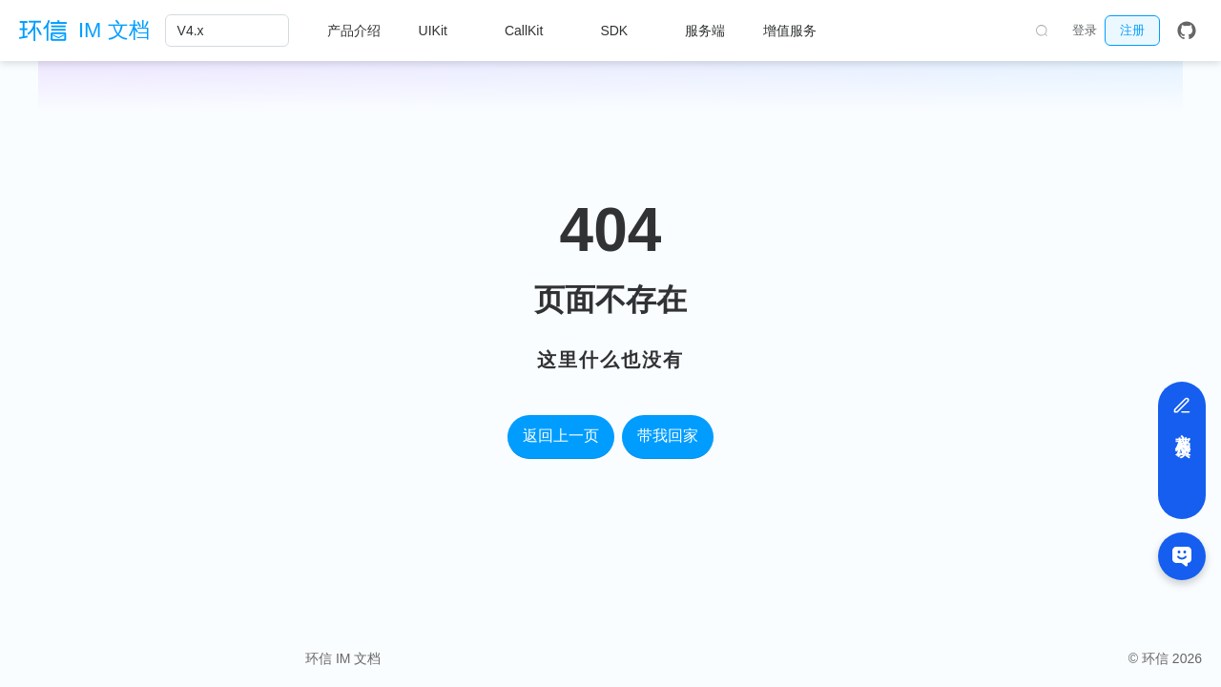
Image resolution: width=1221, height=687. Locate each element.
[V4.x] (227, 30)
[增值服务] (799, 30)
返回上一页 (561, 435)
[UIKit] (442, 30)
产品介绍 (354, 30)
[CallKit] (533, 30)
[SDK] (623, 30)
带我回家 (667, 435)
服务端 (705, 30)
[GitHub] (1186, 30)
